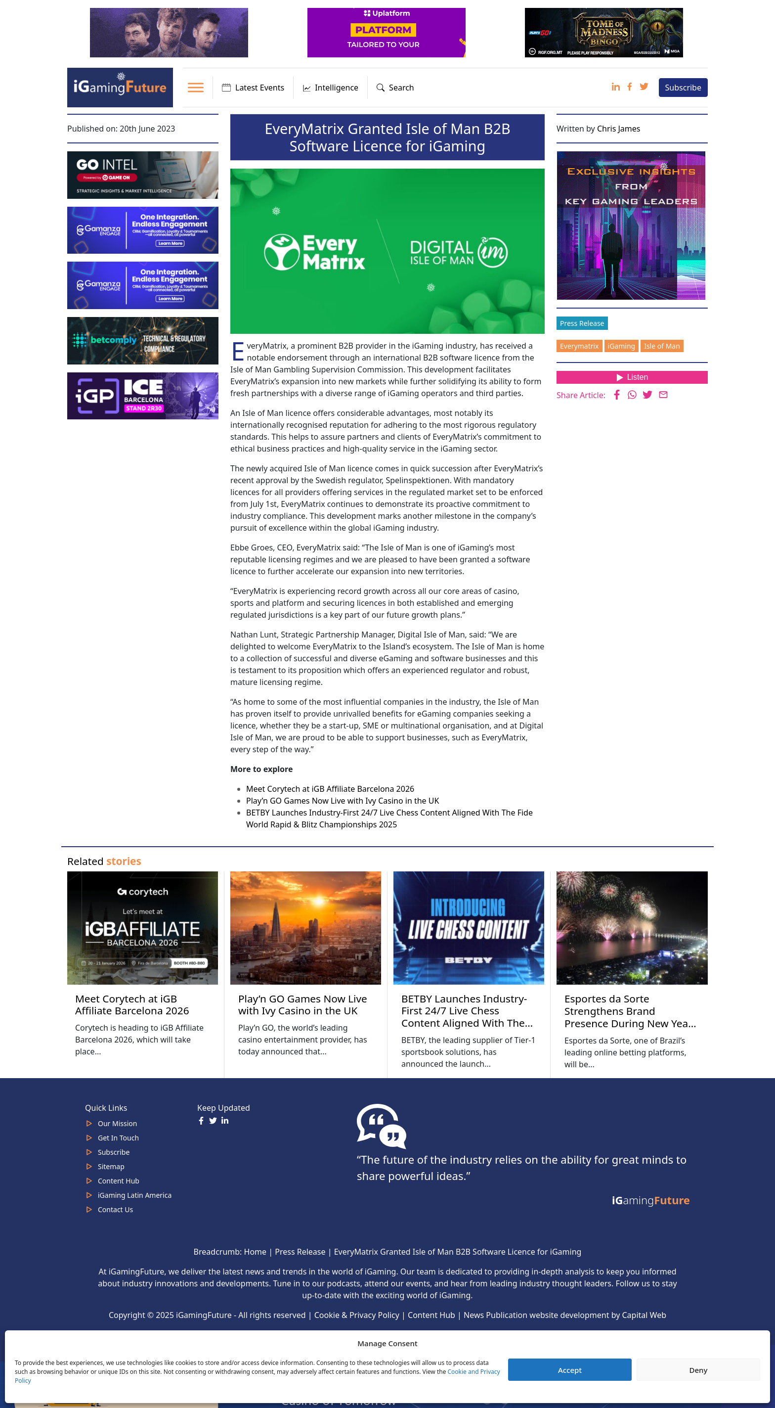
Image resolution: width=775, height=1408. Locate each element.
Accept (570, 1370)
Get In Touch (118, 1137)
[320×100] (170, 31)
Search (395, 87)
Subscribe (683, 87)
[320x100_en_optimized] (387, 31)
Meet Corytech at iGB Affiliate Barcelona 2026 (330, 788)
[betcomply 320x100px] (143, 339)
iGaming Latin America (135, 1195)
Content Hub (118, 1180)
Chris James (619, 128)
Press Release (582, 323)
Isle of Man (662, 346)
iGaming (622, 346)
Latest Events (253, 87)
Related (104, 861)
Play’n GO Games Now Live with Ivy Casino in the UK (342, 800)
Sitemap (111, 1166)
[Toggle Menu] (196, 87)
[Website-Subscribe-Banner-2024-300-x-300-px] (632, 224)
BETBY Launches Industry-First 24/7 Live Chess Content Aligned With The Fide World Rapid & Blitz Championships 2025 (464, 1023)
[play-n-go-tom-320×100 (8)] (605, 31)
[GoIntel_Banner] (143, 174)
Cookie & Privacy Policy (356, 1315)
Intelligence (330, 87)
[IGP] (143, 395)
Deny (698, 1370)
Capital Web (644, 1315)
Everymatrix (579, 346)
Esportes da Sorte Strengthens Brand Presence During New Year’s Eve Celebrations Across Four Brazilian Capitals (631, 1023)
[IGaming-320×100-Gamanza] (143, 284)
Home (255, 1251)
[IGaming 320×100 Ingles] (143, 229)
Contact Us (115, 1209)
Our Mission (117, 1123)
